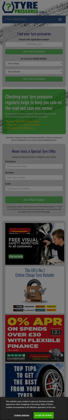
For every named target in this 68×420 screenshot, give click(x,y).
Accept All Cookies (43, 415)
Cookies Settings (21, 415)
